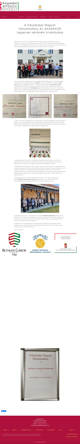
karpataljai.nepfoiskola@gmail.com (40, 425)
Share (4, 411)
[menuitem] (4, 16)
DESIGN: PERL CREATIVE (72, 434)
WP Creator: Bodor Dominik (72, 436)
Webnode (40, 441)
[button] (74, 16)
